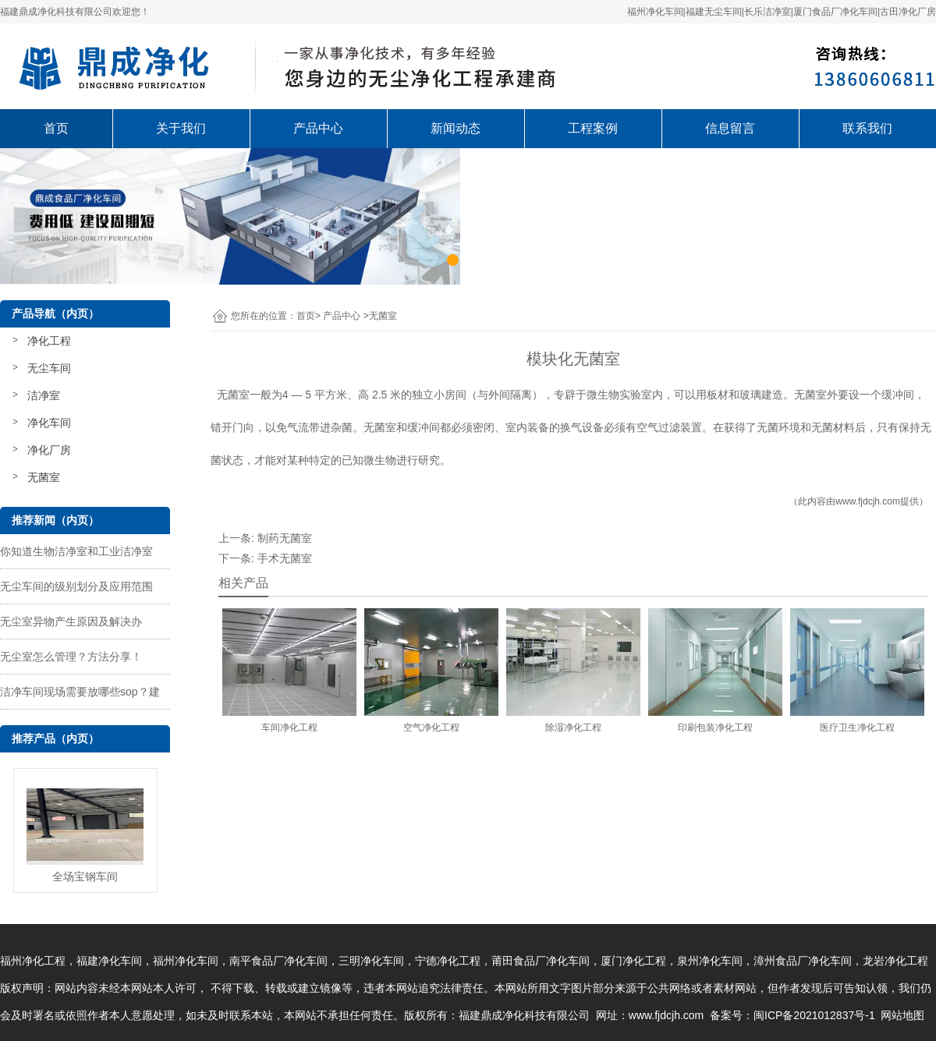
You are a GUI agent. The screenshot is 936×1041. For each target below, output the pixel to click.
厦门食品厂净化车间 (835, 11)
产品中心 (318, 128)
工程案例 (593, 128)
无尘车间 (49, 368)
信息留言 (730, 128)
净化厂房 (49, 450)
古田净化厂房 (908, 11)
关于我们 (181, 128)
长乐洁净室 (767, 11)
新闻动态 (455, 128)
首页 (56, 128)
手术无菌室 (284, 558)
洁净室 (43, 395)
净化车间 (49, 422)
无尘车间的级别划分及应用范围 (76, 586)
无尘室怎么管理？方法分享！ (71, 656)
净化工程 (49, 341)
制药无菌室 (284, 538)
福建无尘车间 (714, 11)
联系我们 (867, 128)
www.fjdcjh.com (867, 501)
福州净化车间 (655, 11)
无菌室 (43, 477)
